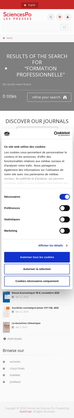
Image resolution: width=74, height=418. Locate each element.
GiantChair (26, 411)
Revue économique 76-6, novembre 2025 (35, 292)
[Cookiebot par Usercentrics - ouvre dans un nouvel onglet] (54, 133)
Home (10, 38)
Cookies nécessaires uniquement (37, 281)
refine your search (49, 97)
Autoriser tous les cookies (37, 257)
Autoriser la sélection (37, 269)
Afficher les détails (50, 245)
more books (12, 338)
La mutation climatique (26, 323)
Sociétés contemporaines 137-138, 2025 (35, 307)
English (29, 5)
